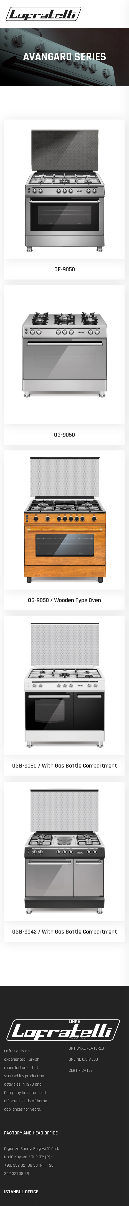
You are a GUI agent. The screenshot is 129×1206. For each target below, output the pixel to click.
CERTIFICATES (81, 1070)
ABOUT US (77, 1037)
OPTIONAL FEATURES (86, 1048)
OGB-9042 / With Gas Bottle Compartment (64, 836)
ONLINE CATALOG (83, 1059)
